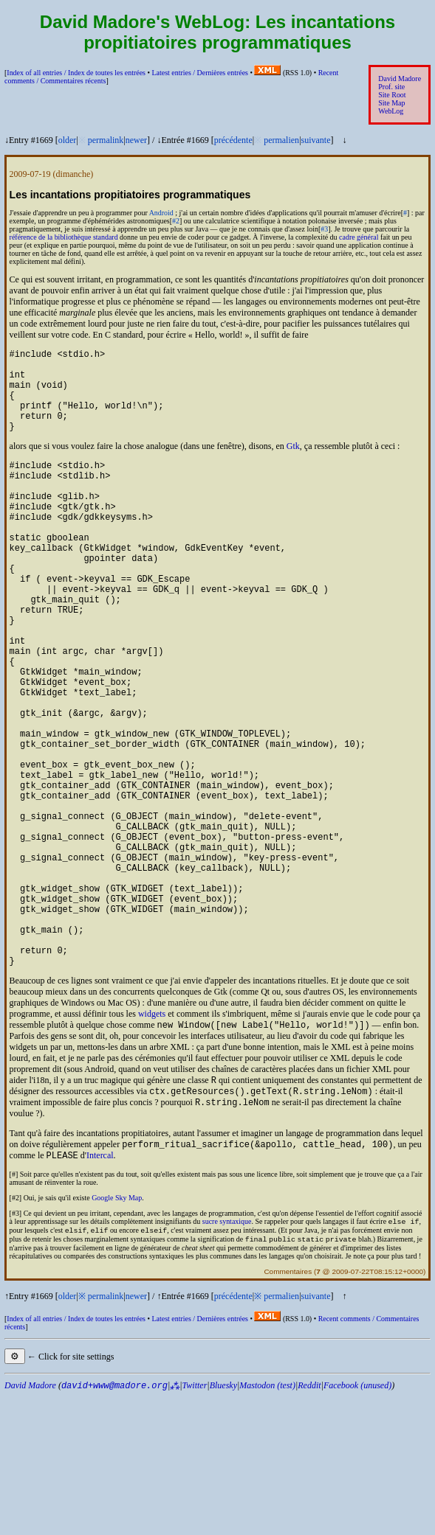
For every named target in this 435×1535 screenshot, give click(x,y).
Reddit (309, 1525)
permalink (106, 140)
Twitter (195, 1525)
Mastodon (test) (267, 1525)
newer (136, 140)
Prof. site (391, 87)
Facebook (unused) (357, 1525)
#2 (175, 221)
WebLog (390, 111)
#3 (324, 229)
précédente (233, 140)
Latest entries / (199, 73)
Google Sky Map (117, 1333)
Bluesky (223, 1525)
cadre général (358, 237)
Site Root (391, 95)
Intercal (100, 1290)
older (67, 140)
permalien (281, 140)
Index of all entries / (76, 73)
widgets (151, 1140)
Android (161, 213)
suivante (316, 140)
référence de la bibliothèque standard (64, 237)
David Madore (399, 78)
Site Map (391, 103)
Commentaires (288, 1411)
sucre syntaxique (227, 1358)
